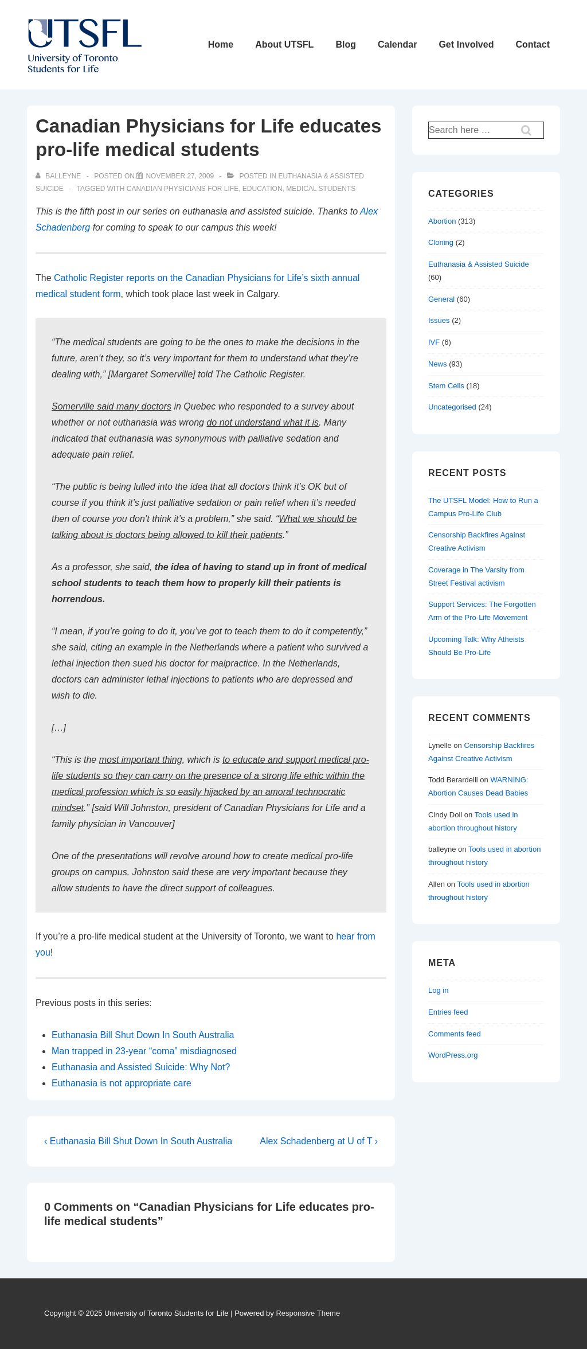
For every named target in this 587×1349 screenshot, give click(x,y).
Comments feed (454, 1034)
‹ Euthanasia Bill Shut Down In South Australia (138, 1141)
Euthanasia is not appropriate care (121, 1083)
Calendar (397, 44)
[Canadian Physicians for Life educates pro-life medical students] (180, 176)
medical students (320, 189)
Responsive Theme (308, 1313)
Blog (345, 44)
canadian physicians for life (182, 189)
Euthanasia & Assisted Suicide (478, 264)
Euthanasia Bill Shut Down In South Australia (143, 1035)
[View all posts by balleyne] (59, 176)
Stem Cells (446, 385)
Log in (438, 990)
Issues (439, 320)
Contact (532, 44)
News (437, 364)
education (262, 189)
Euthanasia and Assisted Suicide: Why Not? (141, 1067)
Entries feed (448, 1012)
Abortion (442, 221)
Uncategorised (452, 407)
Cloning (440, 242)
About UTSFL (284, 44)
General (441, 299)
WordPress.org (453, 1055)
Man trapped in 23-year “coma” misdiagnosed (144, 1051)
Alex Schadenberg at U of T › (319, 1141)
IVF (434, 342)
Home (220, 44)
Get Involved (466, 44)
